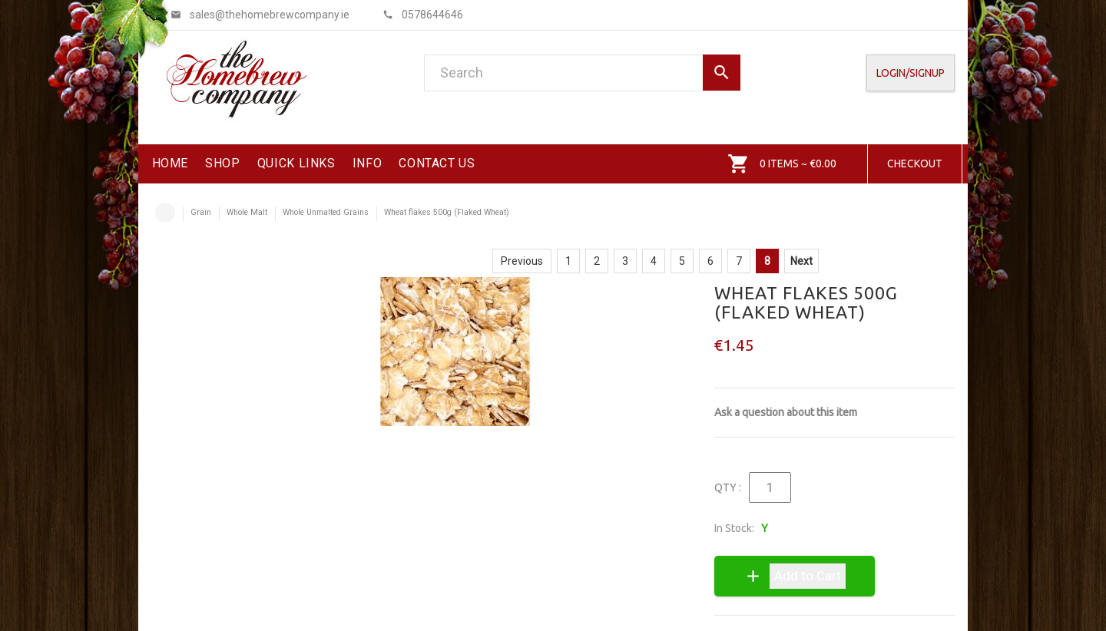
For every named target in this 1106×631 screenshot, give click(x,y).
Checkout (914, 163)
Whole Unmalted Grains (326, 212)
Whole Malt (247, 212)
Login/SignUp (910, 73)
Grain (200, 212)
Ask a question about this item (785, 412)
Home (165, 213)
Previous (522, 261)
